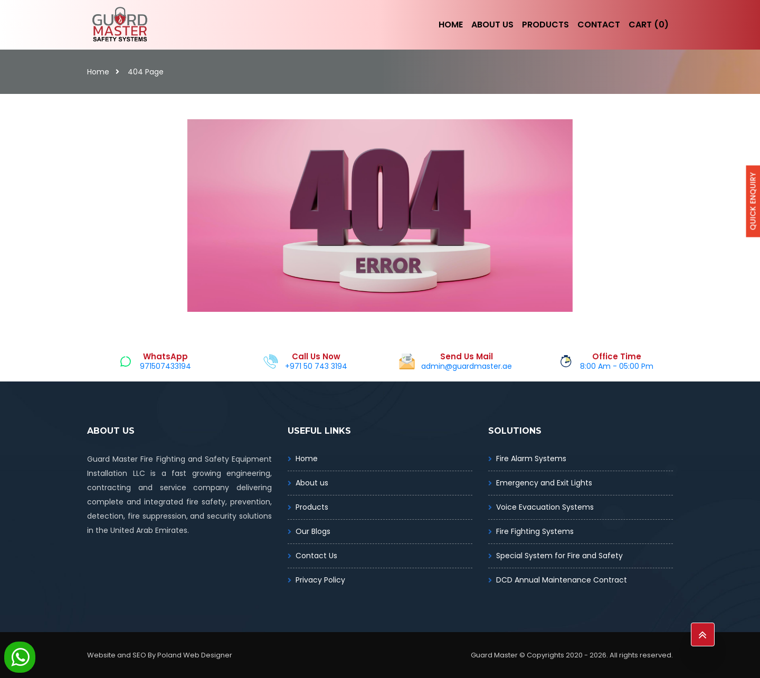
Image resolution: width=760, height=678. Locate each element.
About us (312, 483)
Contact (598, 24)
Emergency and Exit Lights (544, 483)
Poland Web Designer (194, 655)
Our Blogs (313, 531)
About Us (492, 24)
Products (545, 24)
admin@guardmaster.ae (466, 366)
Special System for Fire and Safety (559, 555)
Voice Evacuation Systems (545, 507)
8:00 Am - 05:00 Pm (616, 366)
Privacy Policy (320, 580)
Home (451, 24)
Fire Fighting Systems (535, 531)
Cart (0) (649, 24)
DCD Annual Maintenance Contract (561, 580)
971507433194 (165, 366)
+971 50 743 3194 (316, 366)
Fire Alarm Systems (531, 458)
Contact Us (316, 555)
